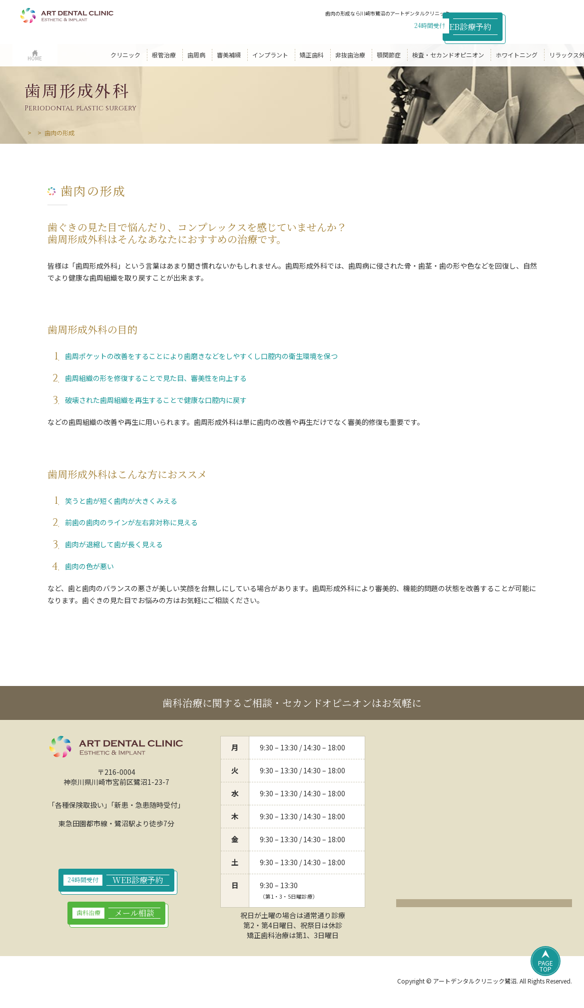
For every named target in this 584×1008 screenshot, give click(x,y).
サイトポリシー (149, 982)
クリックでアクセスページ (484, 906)
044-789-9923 (405, 24)
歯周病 (60, 132)
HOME (32, 132)
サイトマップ (205, 982)
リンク (249, 982)
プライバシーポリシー (81, 982)
